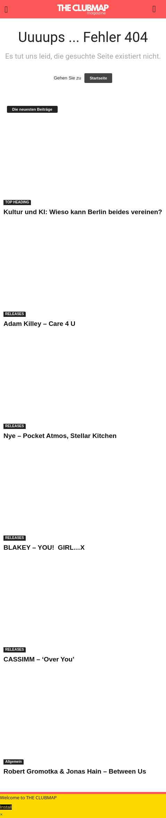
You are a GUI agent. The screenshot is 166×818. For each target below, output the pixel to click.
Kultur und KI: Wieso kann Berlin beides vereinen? (82, 212)
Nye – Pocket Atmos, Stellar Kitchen (60, 435)
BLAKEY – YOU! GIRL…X (44, 547)
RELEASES (14, 314)
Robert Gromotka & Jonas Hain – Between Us (74, 771)
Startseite (98, 78)
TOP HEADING (17, 202)
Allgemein (13, 762)
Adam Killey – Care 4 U (39, 323)
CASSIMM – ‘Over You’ (38, 659)
